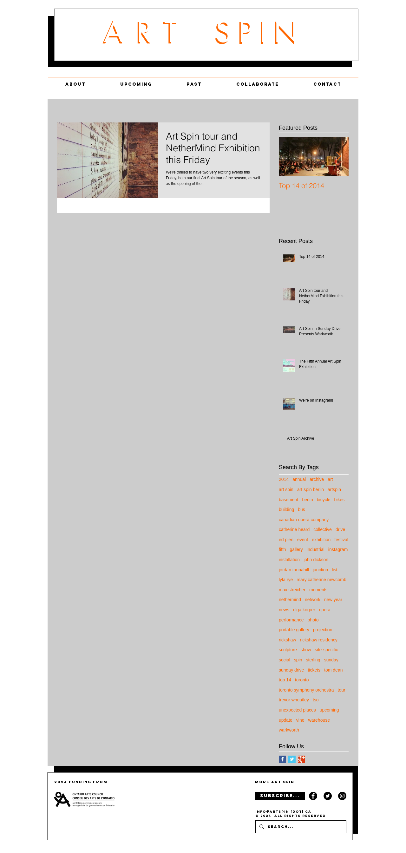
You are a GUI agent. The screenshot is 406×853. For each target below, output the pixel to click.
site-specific (326, 649)
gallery (296, 549)
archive (317, 479)
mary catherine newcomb (321, 579)
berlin (307, 499)
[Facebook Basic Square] (282, 759)
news (284, 609)
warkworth (289, 729)
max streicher (292, 589)
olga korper (304, 609)
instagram (338, 549)
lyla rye (286, 579)
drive (340, 529)
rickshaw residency (318, 639)
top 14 (285, 679)
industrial (315, 549)
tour (341, 689)
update (285, 720)
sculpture (288, 649)
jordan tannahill (294, 569)
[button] (257, 81)
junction (320, 569)
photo (313, 619)
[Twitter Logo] (328, 796)
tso (316, 699)
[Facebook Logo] (313, 796)
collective (322, 529)
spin (298, 659)
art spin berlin (310, 489)
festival (341, 539)
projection (322, 629)
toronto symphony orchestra (306, 689)
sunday (331, 659)
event (302, 539)
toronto (302, 679)
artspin (334, 489)
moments (318, 589)
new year (333, 599)
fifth (282, 549)
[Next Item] (338, 156)
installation (289, 559)
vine (300, 720)
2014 (284, 479)
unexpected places (297, 709)
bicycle (324, 499)
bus (301, 509)
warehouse (319, 720)
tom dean (333, 670)
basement (288, 499)
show (306, 649)
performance (291, 619)
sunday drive (291, 670)
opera (325, 609)
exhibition (321, 539)
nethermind (290, 599)
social (284, 659)
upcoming (329, 709)
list (334, 569)
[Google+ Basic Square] (301, 759)
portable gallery (294, 629)
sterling (313, 659)
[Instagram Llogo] (342, 796)
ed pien (286, 539)
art (330, 479)
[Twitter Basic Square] (292, 759)
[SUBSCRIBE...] (280, 796)
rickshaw (287, 639)
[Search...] (300, 827)
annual (299, 479)
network (312, 599)
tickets (314, 670)
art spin (286, 489)
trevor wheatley (294, 699)
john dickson (316, 559)
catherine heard (294, 529)
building (286, 509)
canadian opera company (304, 519)
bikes (339, 499)
